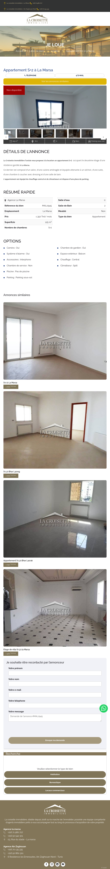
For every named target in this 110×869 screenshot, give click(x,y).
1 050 (11, 565)
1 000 (11, 387)
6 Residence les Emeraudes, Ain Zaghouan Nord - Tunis (35, 857)
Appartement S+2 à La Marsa (80, 51)
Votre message (16, 711)
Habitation (55, 774)
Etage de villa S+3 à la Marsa (16, 649)
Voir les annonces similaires (55, 81)
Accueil (19, 51)
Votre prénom (15, 668)
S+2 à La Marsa (10, 382)
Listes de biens (37, 51)
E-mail (80, 75)
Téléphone (30, 75)
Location (55, 51)
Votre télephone (16, 701)
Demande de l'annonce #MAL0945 (55, 718)
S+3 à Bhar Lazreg (11, 471)
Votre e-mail (14, 690)
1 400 (11, 654)
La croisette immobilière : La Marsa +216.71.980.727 (22, 3)
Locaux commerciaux (54, 790)
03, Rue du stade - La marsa (22, 839)
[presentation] (30, 729)
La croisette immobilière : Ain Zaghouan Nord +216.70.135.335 (26, 9)
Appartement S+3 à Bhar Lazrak (18, 560)
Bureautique (54, 782)
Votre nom (13, 679)
